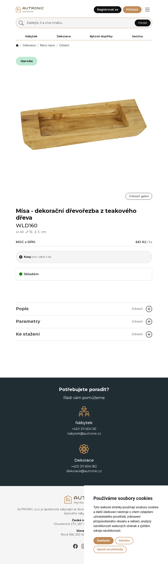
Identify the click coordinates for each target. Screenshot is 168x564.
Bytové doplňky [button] (101, 36)
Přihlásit (132, 9)
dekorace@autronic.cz (84, 471)
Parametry (79, 321)
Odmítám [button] (124, 540)
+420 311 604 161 (84, 429)
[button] (147, 9)
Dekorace (29, 45)
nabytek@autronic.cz (84, 433)
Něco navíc (47, 45)
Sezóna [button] (137, 36)
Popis (79, 308)
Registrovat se (107, 9)
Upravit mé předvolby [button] (110, 549)
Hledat (142, 23)
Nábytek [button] (31, 36)
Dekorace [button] (64, 36)
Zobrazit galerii (139, 196)
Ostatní (64, 45)
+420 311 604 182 (84, 466)
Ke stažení (79, 334)
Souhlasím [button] (103, 540)
